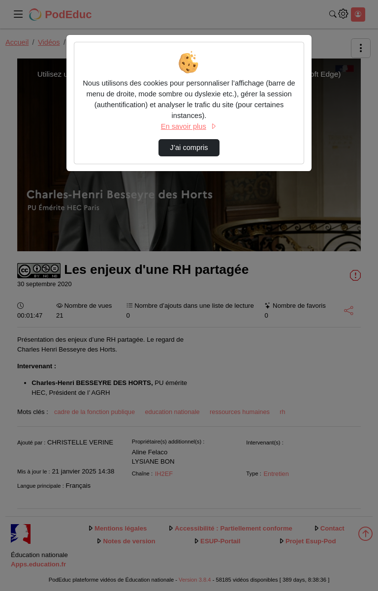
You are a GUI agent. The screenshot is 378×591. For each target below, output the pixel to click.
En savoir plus (189, 126)
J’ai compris (189, 147)
